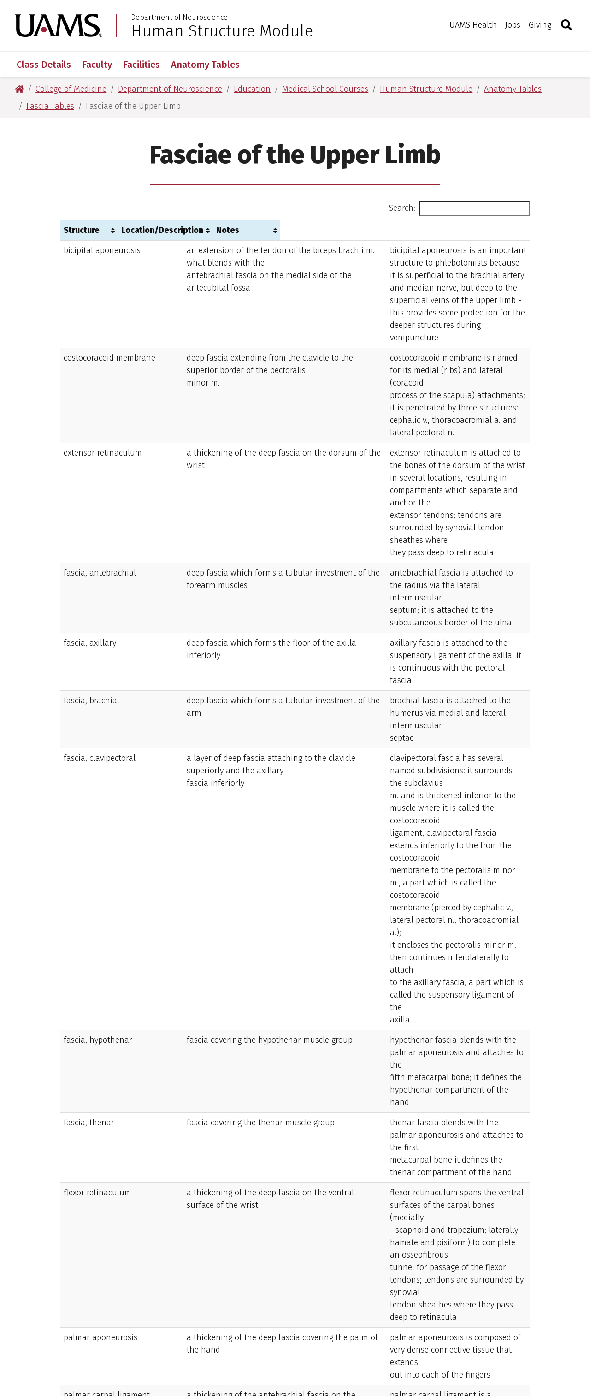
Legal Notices (400, 1348)
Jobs (512, 25)
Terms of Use (247, 1348)
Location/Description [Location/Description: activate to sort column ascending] (185, 230)
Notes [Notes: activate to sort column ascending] (349, 230)
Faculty (97, 64)
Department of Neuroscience (179, 17)
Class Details (44, 64)
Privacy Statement (323, 1348)
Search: (459, 208)
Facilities (141, 64)
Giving (540, 25)
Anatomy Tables (205, 64)
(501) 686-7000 (308, 1294)
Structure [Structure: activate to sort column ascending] (82, 230)
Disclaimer (185, 1348)
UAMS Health (473, 25)
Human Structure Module (222, 31)
